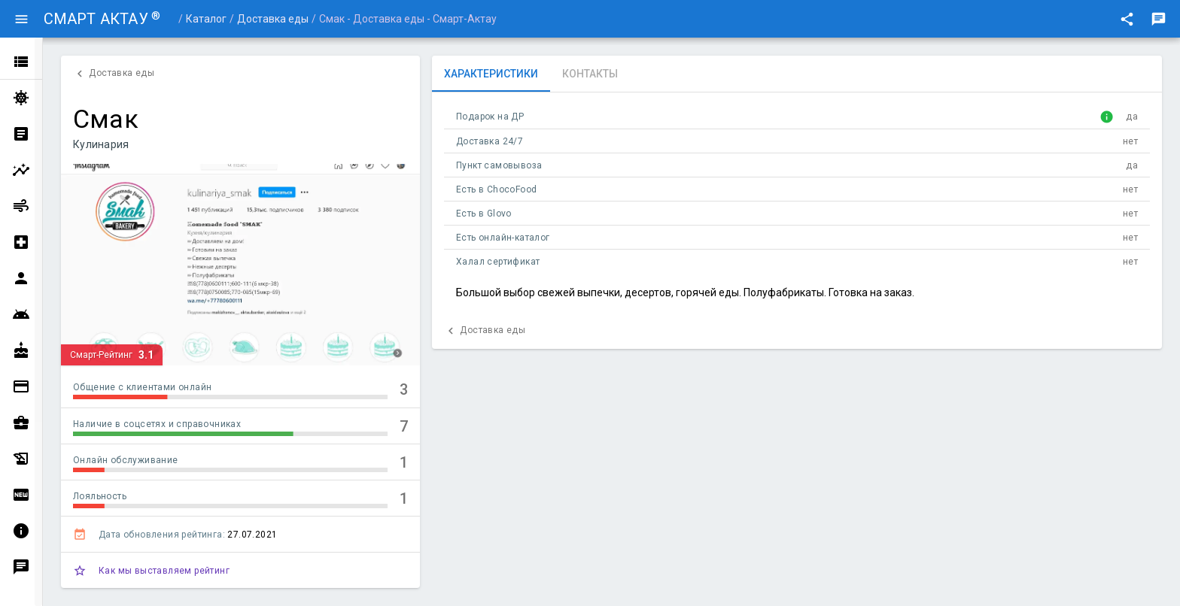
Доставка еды (273, 19)
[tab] (491, 74)
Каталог (206, 19)
